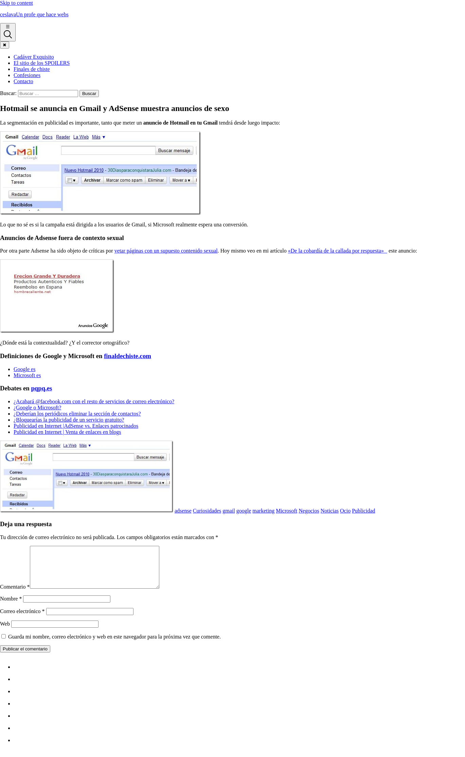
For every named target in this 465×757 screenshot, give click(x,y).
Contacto (23, 81)
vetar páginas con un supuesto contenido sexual (166, 251)
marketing (263, 511)
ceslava (34, 14)
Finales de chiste (32, 69)
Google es (24, 369)
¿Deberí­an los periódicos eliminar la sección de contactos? (77, 414)
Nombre (11, 607)
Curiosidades (207, 511)
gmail (228, 511)
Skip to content (16, 3)
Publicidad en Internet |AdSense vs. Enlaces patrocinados (76, 426)
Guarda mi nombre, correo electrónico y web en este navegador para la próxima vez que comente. (114, 645)
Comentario (15, 595)
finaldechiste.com (127, 355)
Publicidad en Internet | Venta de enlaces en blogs (67, 432)
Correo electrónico (22, 619)
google (243, 511)
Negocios (309, 511)
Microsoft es (27, 375)
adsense (183, 511)
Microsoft (286, 511)
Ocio (345, 511)
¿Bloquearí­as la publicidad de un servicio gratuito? (69, 420)
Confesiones (27, 75)
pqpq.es (41, 388)
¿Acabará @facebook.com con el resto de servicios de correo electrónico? (94, 401)
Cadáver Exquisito (34, 57)
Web (5, 632)
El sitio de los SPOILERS (42, 63)
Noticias (330, 511)
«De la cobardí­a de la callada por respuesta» (337, 251)
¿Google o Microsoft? (37, 407)
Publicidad (363, 511)
